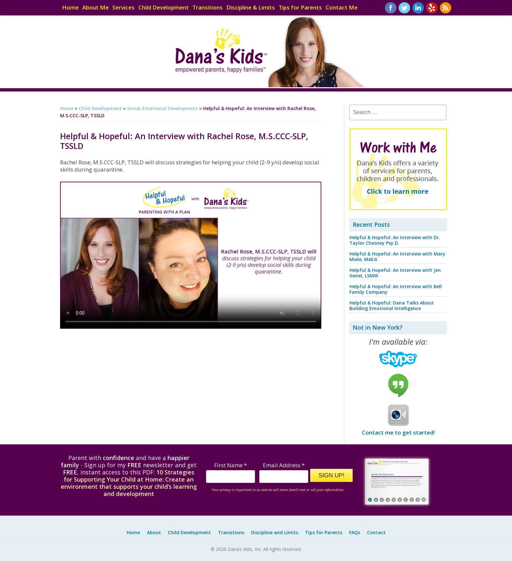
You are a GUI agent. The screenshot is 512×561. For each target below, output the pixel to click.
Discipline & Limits (250, 8)
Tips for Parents (300, 8)
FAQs (354, 532)
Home (70, 8)
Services (123, 8)
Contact (376, 532)
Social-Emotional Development (162, 108)
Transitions (207, 8)
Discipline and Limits (274, 532)
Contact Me (342, 8)
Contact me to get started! (398, 432)
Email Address (284, 465)
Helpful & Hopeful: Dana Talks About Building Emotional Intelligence (391, 305)
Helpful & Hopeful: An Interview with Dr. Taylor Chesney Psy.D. (394, 240)
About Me (95, 8)
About (154, 532)
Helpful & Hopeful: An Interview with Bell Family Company (395, 289)
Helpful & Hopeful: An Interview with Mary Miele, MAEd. (397, 256)
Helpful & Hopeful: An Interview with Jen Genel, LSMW (395, 273)
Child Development (163, 8)
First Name (230, 465)
